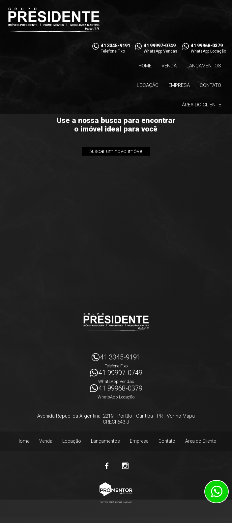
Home (145, 66)
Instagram (125, 465)
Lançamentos (204, 66)
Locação (148, 85)
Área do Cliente (201, 105)
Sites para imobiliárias (116, 502)
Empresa (179, 85)
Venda (169, 66)
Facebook (106, 465)
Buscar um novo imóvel (116, 151)
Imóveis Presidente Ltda (116, 322)
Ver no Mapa (181, 416)
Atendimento (216, 491)
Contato (210, 85)
